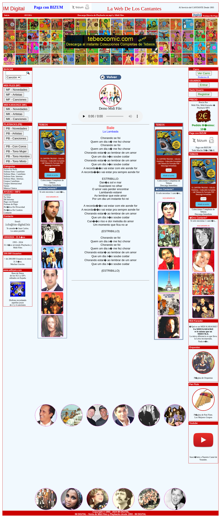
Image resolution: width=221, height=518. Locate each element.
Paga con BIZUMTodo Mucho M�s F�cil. (203, 147)
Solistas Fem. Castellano (14, 171)
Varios (6, 186)
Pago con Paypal (10, 202)
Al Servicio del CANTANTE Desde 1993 (196, 7)
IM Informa (8, 199)
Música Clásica (10, 188)
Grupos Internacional (12, 183)
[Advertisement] (110, 373)
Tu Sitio (7, 197)
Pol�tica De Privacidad (14, 207)
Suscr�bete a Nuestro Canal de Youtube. (203, 456)
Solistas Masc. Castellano (14, 174)
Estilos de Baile (10, 169)
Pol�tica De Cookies (13, 210)
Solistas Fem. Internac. (13, 176)
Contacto (7, 212)
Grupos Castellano (11, 181)
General (7, 195)
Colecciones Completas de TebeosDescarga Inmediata (52, 181)
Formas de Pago (10, 204)
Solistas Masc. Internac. (13, 179)
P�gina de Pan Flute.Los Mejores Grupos (203, 414)
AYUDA (28, 15)
